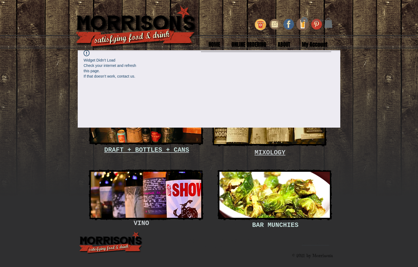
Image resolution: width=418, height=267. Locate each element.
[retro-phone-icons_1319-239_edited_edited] (261, 24)
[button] (328, 23)
